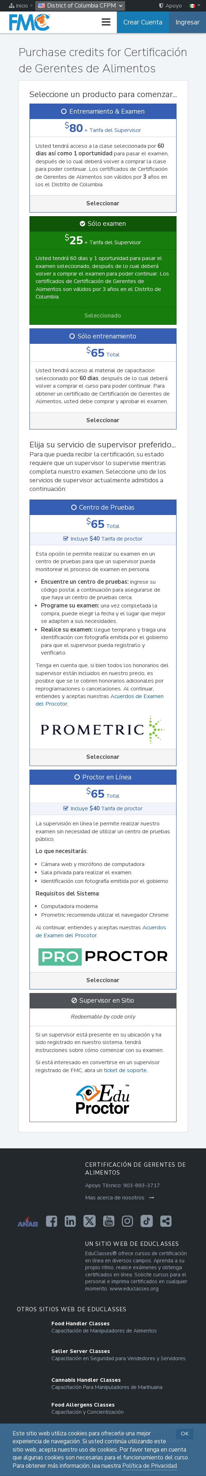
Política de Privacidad (149, 1466)
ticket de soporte (125, 1070)
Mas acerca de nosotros (119, 1197)
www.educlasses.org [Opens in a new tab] (134, 1288)
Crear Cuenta (142, 22)
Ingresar (187, 22)
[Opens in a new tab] (51, 1221)
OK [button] (185, 1433)
